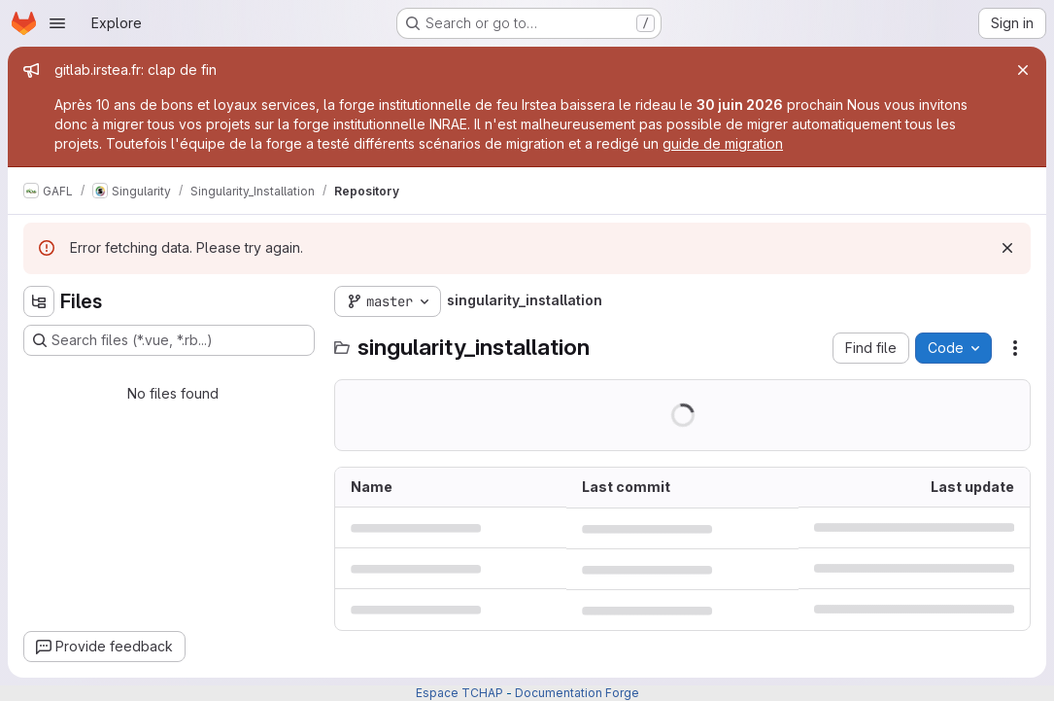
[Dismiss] (1007, 248)
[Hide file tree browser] (38, 301)
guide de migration (723, 143)
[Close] (1023, 70)
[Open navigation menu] (57, 23)
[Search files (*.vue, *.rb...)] (169, 340)
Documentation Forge (577, 692)
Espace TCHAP (459, 692)
